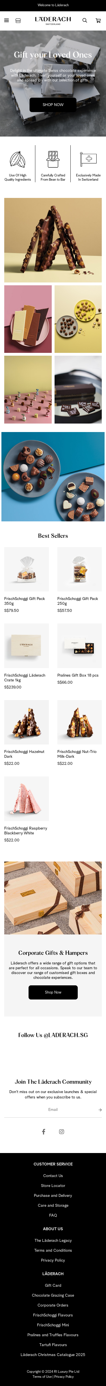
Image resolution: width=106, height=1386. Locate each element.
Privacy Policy (53, 1260)
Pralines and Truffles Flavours (53, 1335)
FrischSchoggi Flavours (53, 1315)
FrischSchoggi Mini (53, 1325)
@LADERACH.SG (66, 1035)
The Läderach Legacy (53, 1241)
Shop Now (53, 992)
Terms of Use (42, 1377)
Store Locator (53, 1186)
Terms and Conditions (53, 1251)
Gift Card (53, 1286)
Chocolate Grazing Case (53, 1296)
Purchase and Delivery (53, 1196)
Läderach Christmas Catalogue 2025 (53, 1355)
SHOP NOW (53, 105)
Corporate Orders (53, 1305)
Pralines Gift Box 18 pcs (78, 675)
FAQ (53, 1215)
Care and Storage (53, 1206)
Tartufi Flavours (53, 1345)
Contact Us (53, 1176)
